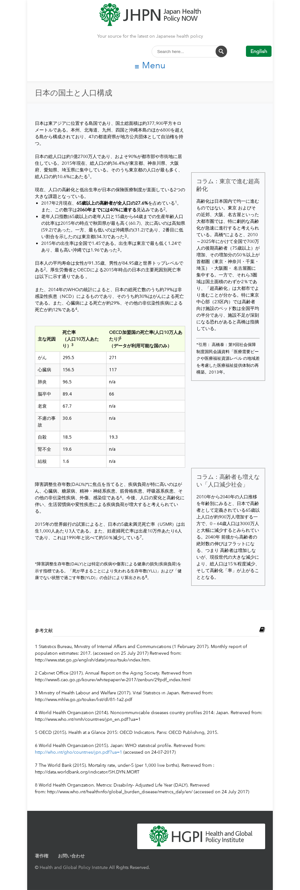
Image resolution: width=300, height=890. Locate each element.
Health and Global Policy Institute (74, 867)
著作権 (41, 855)
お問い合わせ (71, 855)
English (258, 51)
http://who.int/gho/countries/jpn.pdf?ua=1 (78, 752)
